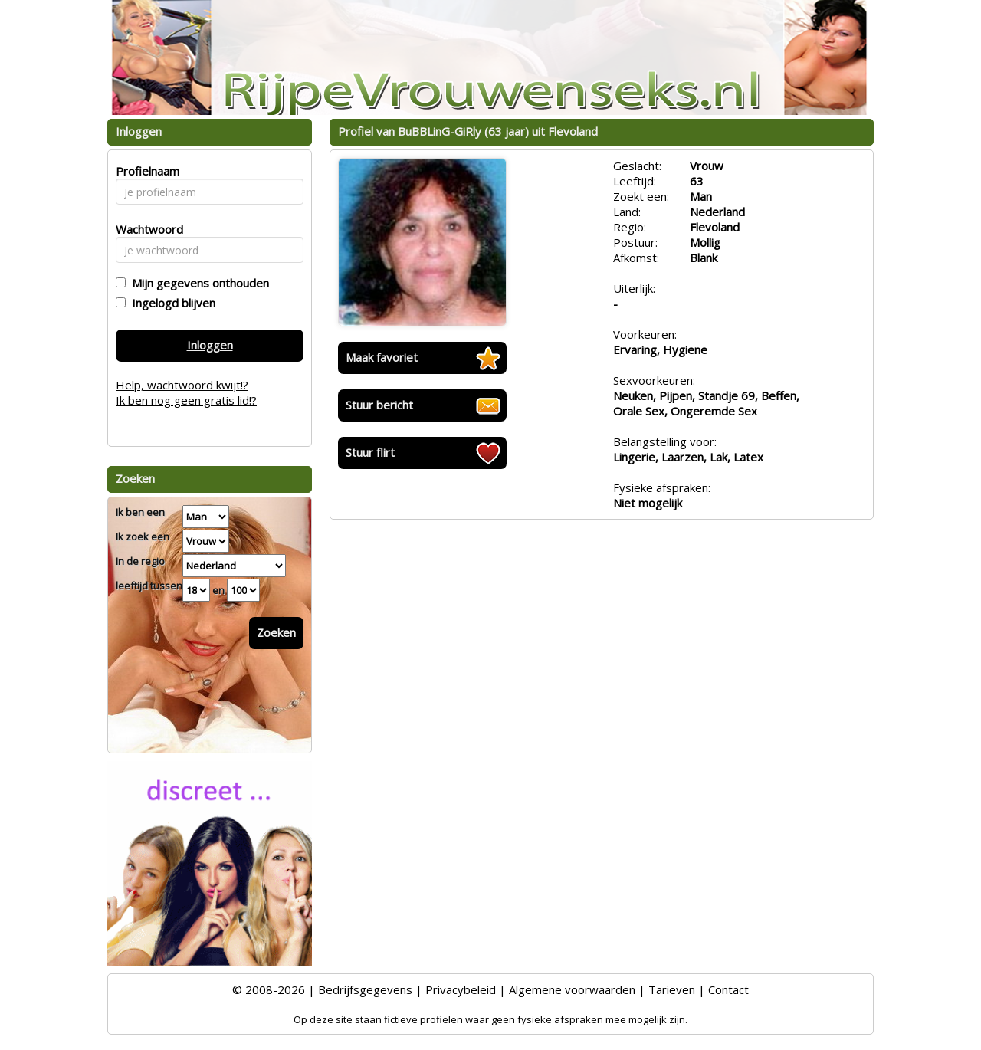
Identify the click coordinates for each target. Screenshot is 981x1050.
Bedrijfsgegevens (365, 989)
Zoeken (276, 632)
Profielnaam (145, 171)
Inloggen (210, 345)
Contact (728, 989)
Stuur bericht (379, 404)
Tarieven (671, 989)
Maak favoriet (382, 357)
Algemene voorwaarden (572, 989)
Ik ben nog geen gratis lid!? (186, 400)
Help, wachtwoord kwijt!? (182, 384)
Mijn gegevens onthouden (197, 282)
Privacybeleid (460, 989)
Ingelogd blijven (170, 302)
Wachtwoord (145, 229)
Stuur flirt (370, 452)
